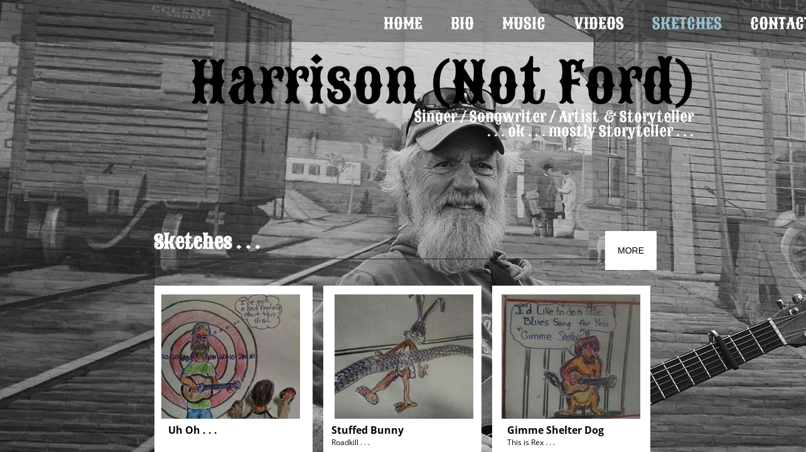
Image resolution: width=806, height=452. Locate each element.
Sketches (687, 24)
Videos (599, 24)
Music (523, 24)
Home (403, 24)
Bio (462, 24)
